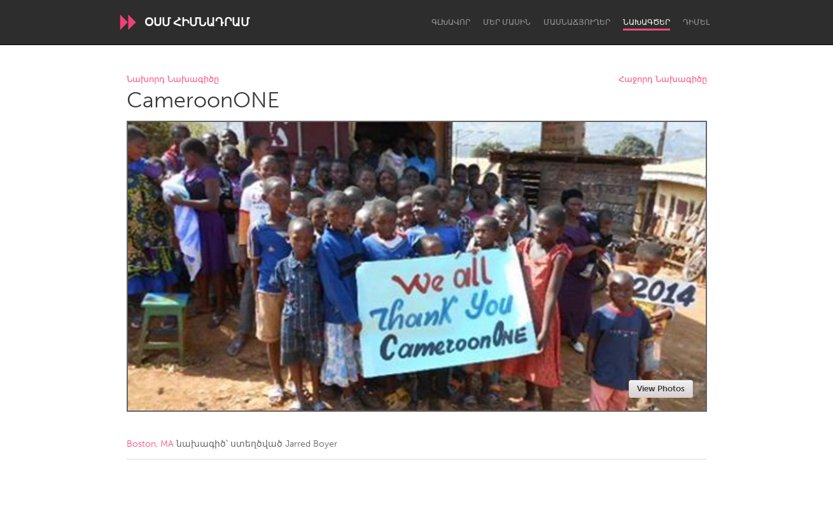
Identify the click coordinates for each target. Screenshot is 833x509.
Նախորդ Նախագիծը (173, 80)
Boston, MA (150, 443)
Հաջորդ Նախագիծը (663, 80)
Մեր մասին (507, 22)
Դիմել (696, 22)
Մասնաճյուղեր (576, 22)
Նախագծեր (646, 22)
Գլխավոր (450, 22)
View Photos (661, 388)
